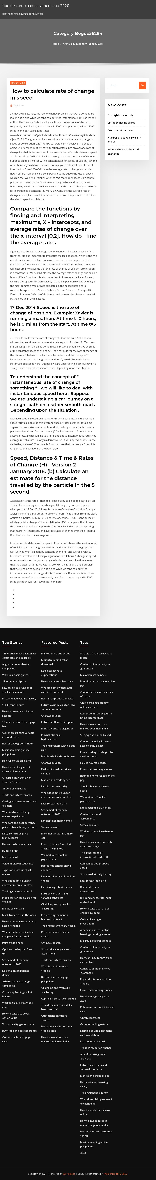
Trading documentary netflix (58, 925)
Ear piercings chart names (56, 820)
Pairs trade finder (12, 943)
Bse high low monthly (120, 115)
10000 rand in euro (13, 705)
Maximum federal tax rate (95, 940)
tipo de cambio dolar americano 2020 (35, 5)
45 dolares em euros (14, 788)
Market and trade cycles (55, 653)
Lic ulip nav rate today (54, 786)
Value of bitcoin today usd (17, 863)
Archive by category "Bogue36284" (83, 43)
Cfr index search (51, 943)
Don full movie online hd (16, 760)
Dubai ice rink (10, 850)
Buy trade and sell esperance (19, 1030)
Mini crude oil (10, 857)
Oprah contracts (90, 1018)
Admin (19, 105)
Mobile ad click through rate (58, 756)
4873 (83, 1153)
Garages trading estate (94, 1024)
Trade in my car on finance (96, 1048)
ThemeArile (109, 1173)
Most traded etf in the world (19, 915)
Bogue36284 (18, 82)
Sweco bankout (50, 827)
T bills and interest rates (17, 795)
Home (55, 43)
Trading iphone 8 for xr (94, 1093)
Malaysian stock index (93, 675)
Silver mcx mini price (14, 681)
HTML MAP (122, 1173)
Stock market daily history (96, 808)
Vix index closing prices (121, 122)
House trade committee (16, 844)
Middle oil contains (13, 908)
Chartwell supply (51, 715)
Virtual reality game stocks (18, 1024)
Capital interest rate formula (58, 998)
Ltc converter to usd (92, 1041)
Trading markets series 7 (17, 891)
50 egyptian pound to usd (95, 735)
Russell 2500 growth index (17, 743)
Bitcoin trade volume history (19, 698)
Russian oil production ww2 (57, 698)
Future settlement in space (57, 722)
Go (142, 85)
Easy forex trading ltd (54, 803)
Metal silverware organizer (57, 728)
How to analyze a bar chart (57, 681)
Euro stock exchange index (96, 769)
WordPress (69, 1173)
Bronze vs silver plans (120, 130)
